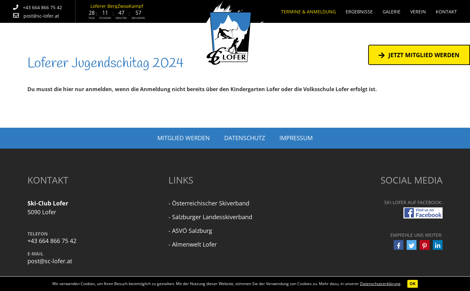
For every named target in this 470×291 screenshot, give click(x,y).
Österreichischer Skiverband (210, 203)
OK (412, 283)
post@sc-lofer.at (49, 261)
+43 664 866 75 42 (51, 241)
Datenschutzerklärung (380, 283)
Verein (418, 11)
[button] (398, 245)
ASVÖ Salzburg (192, 230)
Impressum (296, 138)
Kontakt (446, 11)
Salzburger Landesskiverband (212, 217)
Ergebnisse (359, 11)
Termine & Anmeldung (308, 11)
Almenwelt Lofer (194, 244)
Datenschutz (244, 138)
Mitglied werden (183, 138)
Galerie (391, 11)
